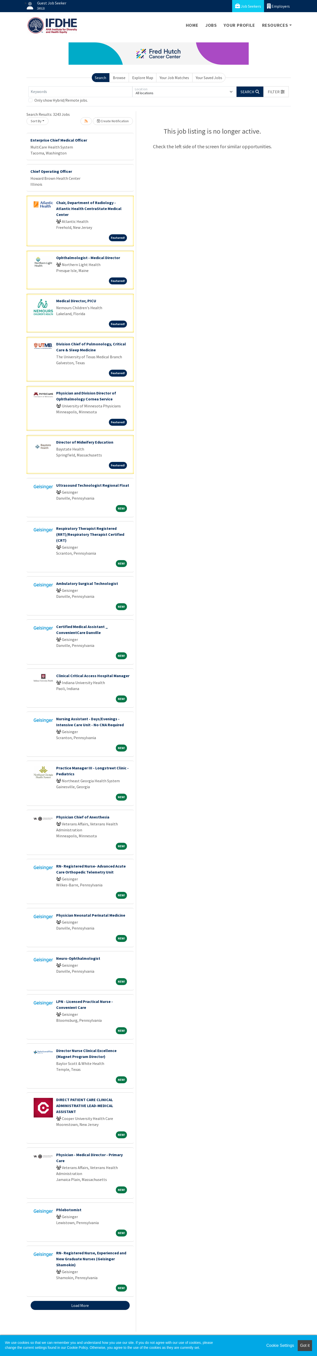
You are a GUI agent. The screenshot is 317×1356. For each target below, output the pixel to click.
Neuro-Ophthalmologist (78, 958)
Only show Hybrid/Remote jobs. (61, 100)
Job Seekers (248, 6)
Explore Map (142, 77)
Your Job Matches (174, 77)
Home (192, 25)
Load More (80, 1305)
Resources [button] (275, 25)
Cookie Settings (280, 1345)
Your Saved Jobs (209, 77)
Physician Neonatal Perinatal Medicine (90, 915)
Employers (278, 6)
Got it (305, 1345)
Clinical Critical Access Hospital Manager (92, 675)
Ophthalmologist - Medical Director (88, 257)
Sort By (36, 121)
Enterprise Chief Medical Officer (58, 140)
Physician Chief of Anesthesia (82, 816)
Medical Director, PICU (76, 300)
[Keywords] (80, 91)
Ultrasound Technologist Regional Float (92, 485)
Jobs (211, 25)
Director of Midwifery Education (84, 442)
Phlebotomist (68, 1209)
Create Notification (113, 121)
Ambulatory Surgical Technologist (87, 583)
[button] (276, 91)
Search (100, 77)
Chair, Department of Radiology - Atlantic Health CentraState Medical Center (89, 208)
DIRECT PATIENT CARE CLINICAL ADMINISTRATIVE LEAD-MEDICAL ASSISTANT (84, 1105)
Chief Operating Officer (51, 171)
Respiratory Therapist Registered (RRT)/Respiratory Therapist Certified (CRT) (90, 534)
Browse (119, 77)
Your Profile (239, 25)
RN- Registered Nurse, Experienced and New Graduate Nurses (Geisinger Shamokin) (91, 1258)
